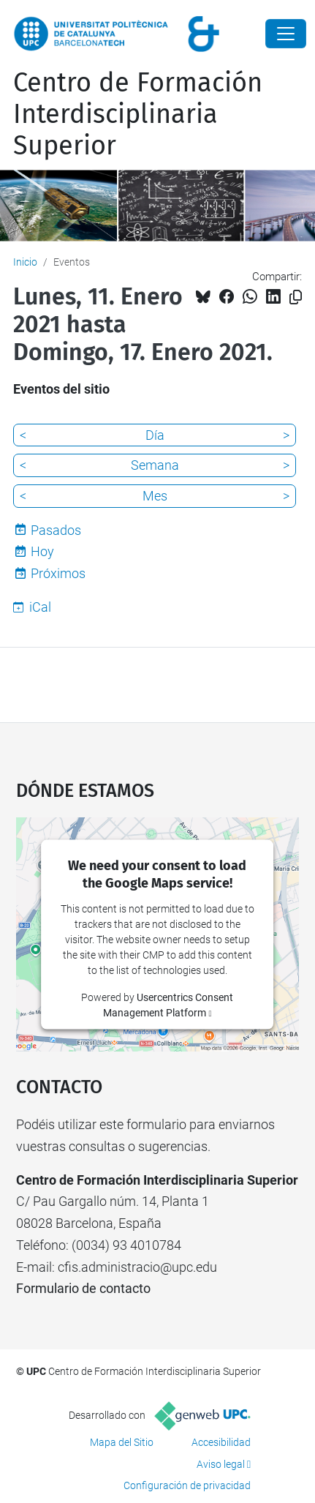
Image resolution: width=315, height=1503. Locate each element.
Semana (155, 465)
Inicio (25, 262)
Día (154, 435)
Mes (155, 495)
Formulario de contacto (83, 1288)
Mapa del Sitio (121, 1442)
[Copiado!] (295, 297)
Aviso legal (221, 1464)
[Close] (285, 33)
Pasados (56, 530)
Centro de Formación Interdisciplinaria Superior (137, 114)
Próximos (58, 573)
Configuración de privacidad (187, 1485)
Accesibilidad (221, 1442)
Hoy (42, 551)
